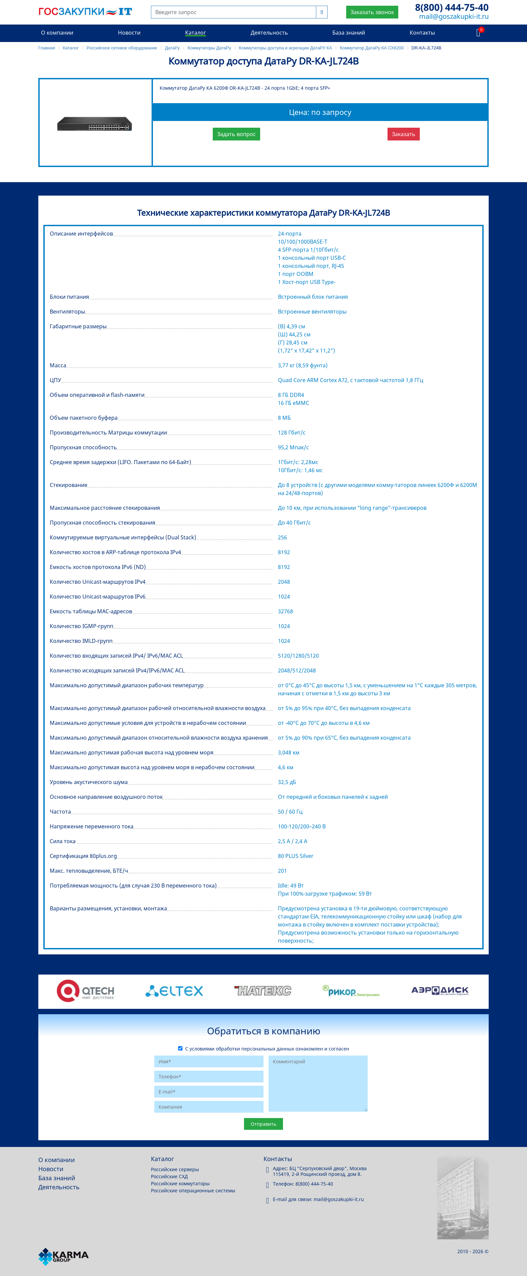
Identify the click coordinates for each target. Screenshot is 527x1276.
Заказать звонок (372, 12)
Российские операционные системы (193, 1190)
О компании (57, 32)
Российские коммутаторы (180, 1183)
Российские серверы (175, 1169)
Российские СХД (169, 1176)
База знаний (348, 32)
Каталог (195, 32)
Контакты (422, 32)
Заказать (403, 134)
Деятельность (269, 32)
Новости (129, 32)
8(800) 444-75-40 (452, 7)
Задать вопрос (236, 134)
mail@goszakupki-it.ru (454, 16)
